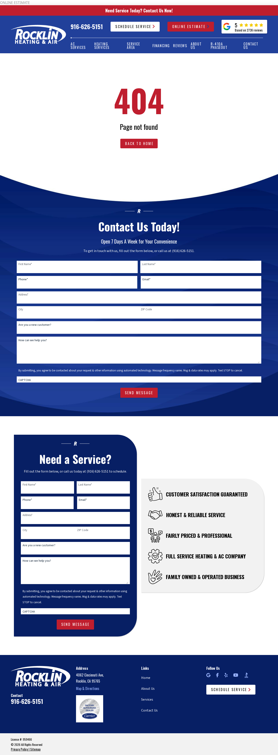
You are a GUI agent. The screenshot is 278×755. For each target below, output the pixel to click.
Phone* (23, 279)
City (20, 309)
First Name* (25, 264)
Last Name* (149, 264)
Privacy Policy (19, 749)
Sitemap (35, 749)
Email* (146, 279)
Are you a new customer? (34, 325)
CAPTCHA (24, 380)
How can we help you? (32, 340)
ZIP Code (146, 309)
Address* (23, 295)
